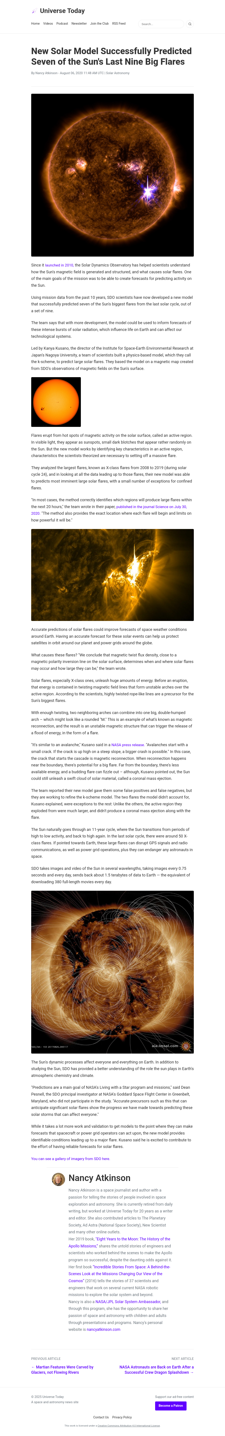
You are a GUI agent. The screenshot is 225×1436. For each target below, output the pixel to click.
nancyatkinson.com (103, 1330)
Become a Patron (171, 1406)
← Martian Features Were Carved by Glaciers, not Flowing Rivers (62, 1370)
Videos (48, 24)
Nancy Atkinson (46, 74)
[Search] (190, 25)
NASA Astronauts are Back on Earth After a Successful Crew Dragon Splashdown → (157, 1370)
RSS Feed (119, 24)
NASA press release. (129, 745)
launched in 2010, (60, 266)
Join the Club (99, 24)
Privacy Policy (122, 1418)
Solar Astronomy (118, 74)
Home (35, 24)
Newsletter (79, 24)
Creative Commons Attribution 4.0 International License (129, 1426)
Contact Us (101, 1418)
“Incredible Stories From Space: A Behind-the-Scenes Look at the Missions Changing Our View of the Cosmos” (119, 1274)
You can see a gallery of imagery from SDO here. (73, 1159)
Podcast (62, 24)
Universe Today (59, 11)
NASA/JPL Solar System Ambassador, (128, 1302)
